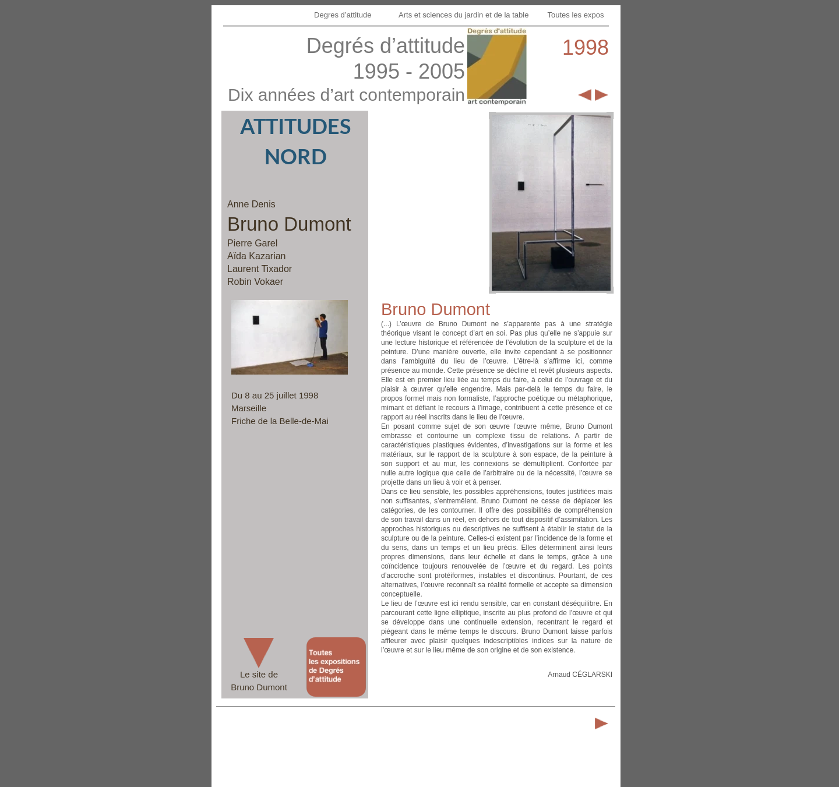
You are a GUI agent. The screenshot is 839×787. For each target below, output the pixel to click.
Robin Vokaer (255, 282)
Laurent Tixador (259, 269)
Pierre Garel (252, 243)
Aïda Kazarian (256, 256)
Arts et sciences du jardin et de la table (465, 14)
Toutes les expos (577, 14)
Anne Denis (251, 204)
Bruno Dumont (289, 224)
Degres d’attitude (343, 14)
